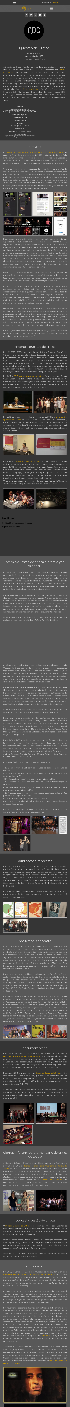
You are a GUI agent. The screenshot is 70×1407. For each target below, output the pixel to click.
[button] (14, 2)
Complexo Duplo (30, 89)
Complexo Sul (35, 1232)
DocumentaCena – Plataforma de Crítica (21, 1031)
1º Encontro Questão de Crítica (29, 370)
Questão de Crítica (34, 48)
